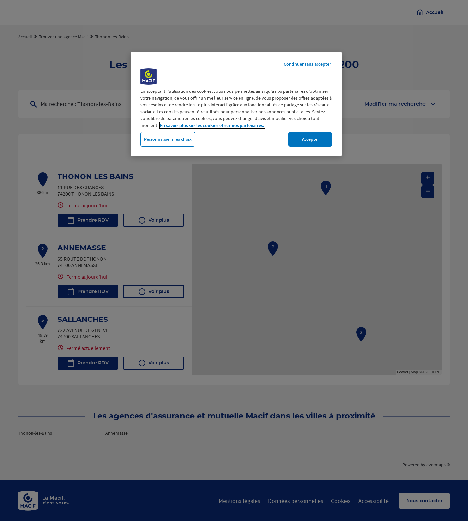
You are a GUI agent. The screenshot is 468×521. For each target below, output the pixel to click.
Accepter (310, 139)
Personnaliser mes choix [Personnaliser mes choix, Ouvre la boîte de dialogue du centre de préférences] (168, 139)
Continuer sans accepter (307, 64)
